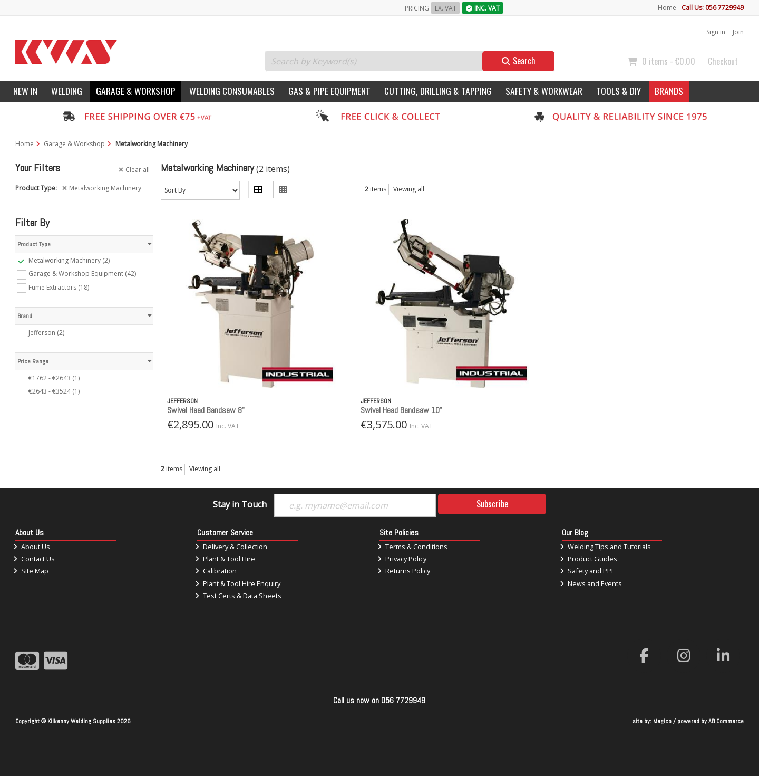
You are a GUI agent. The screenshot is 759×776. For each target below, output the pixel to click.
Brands (669, 91)
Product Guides (588, 558)
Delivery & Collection (231, 546)
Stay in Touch (240, 505)
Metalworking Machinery (101, 188)
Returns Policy (403, 571)
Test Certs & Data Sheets (238, 595)
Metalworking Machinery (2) (69, 260)
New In (25, 91)
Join (738, 31)
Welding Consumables (232, 91)
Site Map (30, 571)
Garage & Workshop (136, 91)
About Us (31, 546)
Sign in (715, 31)
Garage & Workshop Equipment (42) (82, 273)
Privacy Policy (401, 558)
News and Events (591, 583)
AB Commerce (726, 721)
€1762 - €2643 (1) (54, 377)
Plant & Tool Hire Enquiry (237, 583)
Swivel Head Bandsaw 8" (206, 410)
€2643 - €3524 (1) (54, 391)
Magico (662, 721)
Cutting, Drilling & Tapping (438, 91)
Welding (66, 91)
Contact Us (34, 558)
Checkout (723, 61)
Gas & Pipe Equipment (329, 91)
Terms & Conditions (412, 546)
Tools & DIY (618, 91)
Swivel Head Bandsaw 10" (401, 410)
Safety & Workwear (543, 91)
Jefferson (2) (46, 332)
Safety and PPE (587, 571)
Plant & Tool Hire (225, 558)
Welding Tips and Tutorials (605, 546)
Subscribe (492, 503)
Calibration (216, 571)
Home (667, 7)
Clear (134, 170)
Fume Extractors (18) (58, 286)
